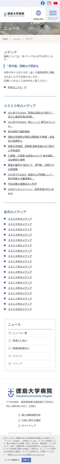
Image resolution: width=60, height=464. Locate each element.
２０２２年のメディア (20, 240)
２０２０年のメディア (20, 250)
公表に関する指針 (31, 420)
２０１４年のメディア (20, 282)
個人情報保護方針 (31, 415)
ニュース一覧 (20, 333)
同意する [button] (26, 460)
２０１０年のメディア (20, 303)
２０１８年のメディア (20, 261)
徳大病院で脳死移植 (19, 131)
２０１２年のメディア (20, 293)
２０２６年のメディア (20, 218)
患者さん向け (20, 340)
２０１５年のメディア (20, 277)
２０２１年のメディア (20, 245)
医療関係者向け (21, 348)
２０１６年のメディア (20, 272)
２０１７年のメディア (20, 266)
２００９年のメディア (20, 309)
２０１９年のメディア (20, 256)
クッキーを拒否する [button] (12, 460)
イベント (17, 355)
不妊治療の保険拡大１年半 (22, 183)
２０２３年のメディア (20, 234)
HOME (5, 39)
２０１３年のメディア (20, 288)
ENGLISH (38, 19)
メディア (17, 363)
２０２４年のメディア (20, 229)
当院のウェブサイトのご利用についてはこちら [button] (26, 454)
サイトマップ (29, 425)
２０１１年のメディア (20, 298)
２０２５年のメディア (20, 224)
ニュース (16, 39)
